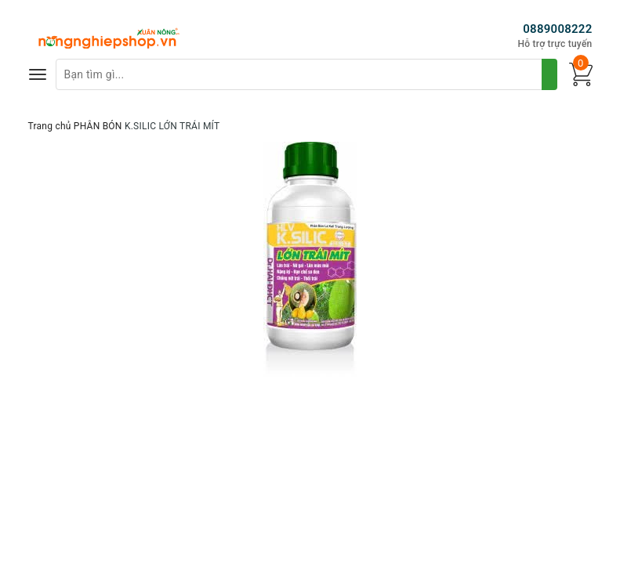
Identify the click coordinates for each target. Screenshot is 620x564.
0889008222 (557, 29)
